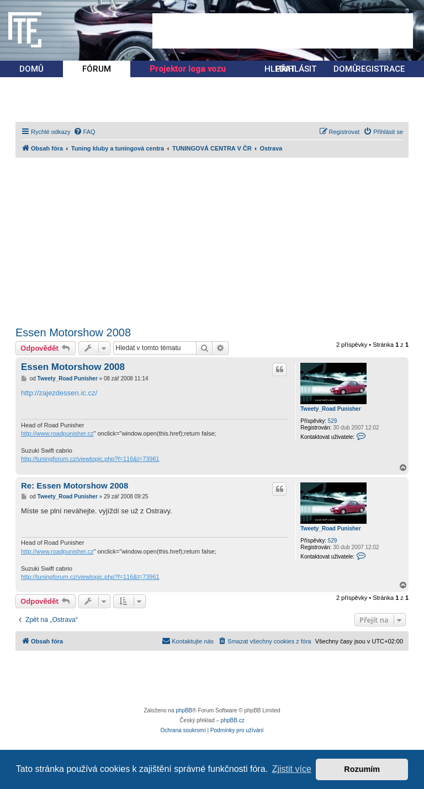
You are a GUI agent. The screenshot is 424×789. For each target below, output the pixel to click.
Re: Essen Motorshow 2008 (74, 485)
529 (332, 421)
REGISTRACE (380, 69)
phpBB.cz (233, 720)
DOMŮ (31, 69)
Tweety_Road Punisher (330, 409)
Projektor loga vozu (188, 69)
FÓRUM (96, 69)
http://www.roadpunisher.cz (57, 433)
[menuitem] (84, 131)
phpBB (184, 710)
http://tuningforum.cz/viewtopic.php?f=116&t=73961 (90, 458)
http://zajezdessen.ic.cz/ (59, 393)
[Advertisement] (282, 30)
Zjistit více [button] (291, 769)
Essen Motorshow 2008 (73, 332)
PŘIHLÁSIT (295, 69)
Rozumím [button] (362, 769)
